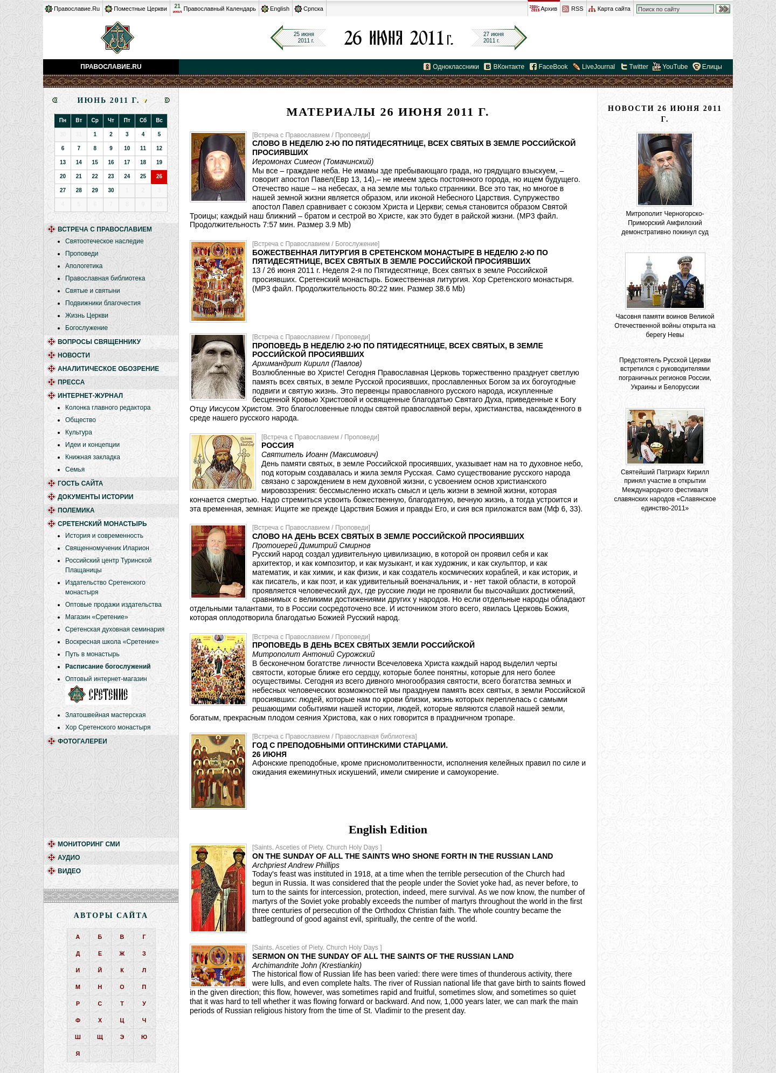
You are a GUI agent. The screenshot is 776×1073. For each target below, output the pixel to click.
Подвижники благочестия (103, 303)
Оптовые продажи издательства (113, 604)
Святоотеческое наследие (104, 241)
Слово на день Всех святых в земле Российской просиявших (388, 536)
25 (143, 176)
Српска (313, 8)
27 (63, 190)
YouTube (675, 67)
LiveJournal (598, 67)
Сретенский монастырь (102, 524)
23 (111, 176)
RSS (577, 8)
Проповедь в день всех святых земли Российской (363, 645)
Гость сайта (80, 483)
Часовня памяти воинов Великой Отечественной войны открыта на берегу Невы (665, 326)
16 (111, 162)
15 (95, 162)
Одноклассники (456, 67)
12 (159, 148)
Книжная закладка (92, 457)
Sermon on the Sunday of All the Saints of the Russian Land (383, 956)
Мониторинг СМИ (89, 844)
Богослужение (86, 328)
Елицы (712, 67)
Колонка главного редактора (107, 407)
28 (79, 190)
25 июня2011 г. (304, 37)
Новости (74, 355)
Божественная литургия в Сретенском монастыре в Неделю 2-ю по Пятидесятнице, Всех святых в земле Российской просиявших (400, 257)
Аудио (69, 857)
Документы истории (96, 497)
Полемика (76, 510)
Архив (549, 8)
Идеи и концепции (92, 444)
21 (177, 8)
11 (143, 148)
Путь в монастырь (92, 654)
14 (79, 162)
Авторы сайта (111, 915)
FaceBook (553, 67)
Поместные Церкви (140, 8)
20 (63, 176)
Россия (277, 445)
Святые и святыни (92, 290)
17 (127, 162)
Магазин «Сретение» (96, 617)
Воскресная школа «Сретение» (112, 642)
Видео (69, 871)
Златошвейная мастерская (105, 715)
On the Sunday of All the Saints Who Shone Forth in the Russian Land (402, 856)
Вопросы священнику (99, 342)
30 (111, 190)
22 (95, 176)
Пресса (71, 382)
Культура (78, 432)
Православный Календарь (219, 8)
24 (127, 176)
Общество (80, 420)
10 (127, 148)
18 (143, 162)
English (279, 8)
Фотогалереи (82, 741)
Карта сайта (614, 8)
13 (63, 162)
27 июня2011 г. (493, 37)
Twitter (638, 67)
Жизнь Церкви (86, 315)
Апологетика (84, 266)
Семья (75, 469)
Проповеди (82, 253)
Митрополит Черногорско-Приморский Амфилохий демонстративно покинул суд (664, 223)
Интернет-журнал (90, 395)
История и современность (104, 535)
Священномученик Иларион (107, 548)
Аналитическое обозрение (108, 369)
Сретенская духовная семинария (114, 629)
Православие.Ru (77, 8)
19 (159, 162)
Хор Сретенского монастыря (107, 727)
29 (95, 190)
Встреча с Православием (105, 229)
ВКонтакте (508, 67)
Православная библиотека (105, 278)
